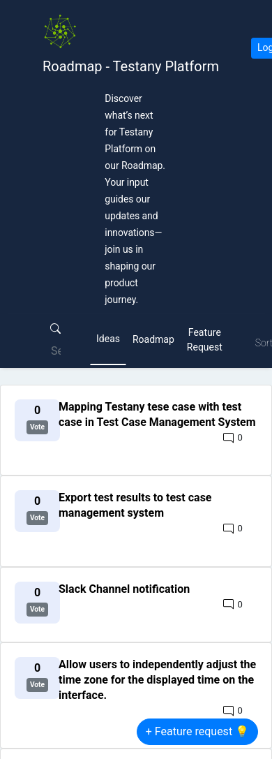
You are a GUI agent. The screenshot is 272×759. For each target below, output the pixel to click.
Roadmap (153, 339)
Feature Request (204, 340)
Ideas (108, 338)
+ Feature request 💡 (197, 731)
